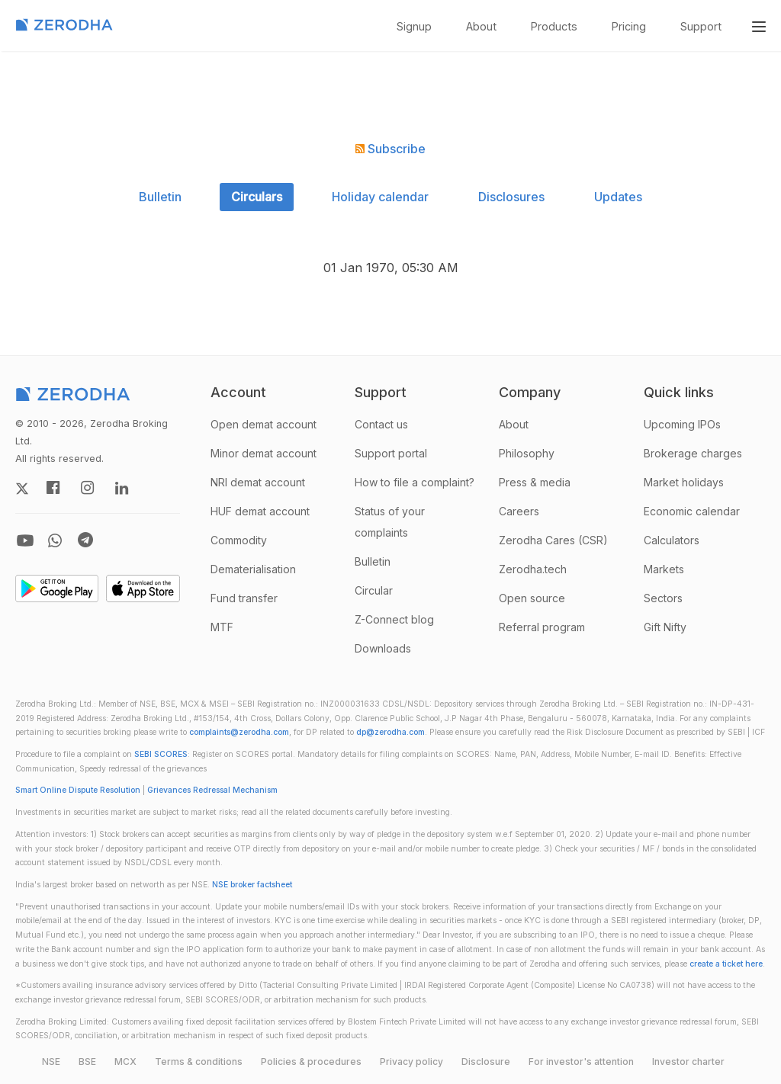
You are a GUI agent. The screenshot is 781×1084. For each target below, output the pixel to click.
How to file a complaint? (414, 482)
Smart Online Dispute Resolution (77, 790)
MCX (125, 1061)
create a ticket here (726, 964)
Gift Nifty (665, 627)
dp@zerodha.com (390, 732)
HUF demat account (260, 511)
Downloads (383, 648)
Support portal (391, 453)
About (481, 26)
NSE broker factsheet (252, 885)
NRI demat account (258, 482)
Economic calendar (692, 511)
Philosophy (526, 453)
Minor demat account (264, 453)
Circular (374, 590)
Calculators (671, 540)
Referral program (542, 627)
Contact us (381, 424)
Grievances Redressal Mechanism (212, 790)
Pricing (629, 26)
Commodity (239, 540)
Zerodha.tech (533, 569)
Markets (664, 569)
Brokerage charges (693, 453)
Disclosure (485, 1061)
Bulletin (160, 196)
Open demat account (264, 424)
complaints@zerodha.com (239, 732)
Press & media (534, 482)
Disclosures (511, 196)
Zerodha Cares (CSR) (553, 540)
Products (554, 26)
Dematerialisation (253, 569)
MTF (222, 627)
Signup (414, 26)
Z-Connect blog (394, 619)
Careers (519, 511)
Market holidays (684, 482)
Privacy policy (411, 1061)
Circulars (256, 196)
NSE (51, 1061)
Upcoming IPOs (682, 424)
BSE (87, 1061)
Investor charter (688, 1061)
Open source (532, 598)
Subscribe (390, 148)
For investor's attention (581, 1061)
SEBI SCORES (161, 754)
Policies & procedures (311, 1061)
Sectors (663, 598)
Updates (618, 196)
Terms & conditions (199, 1061)
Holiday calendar (380, 196)
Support (701, 26)
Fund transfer (244, 598)
